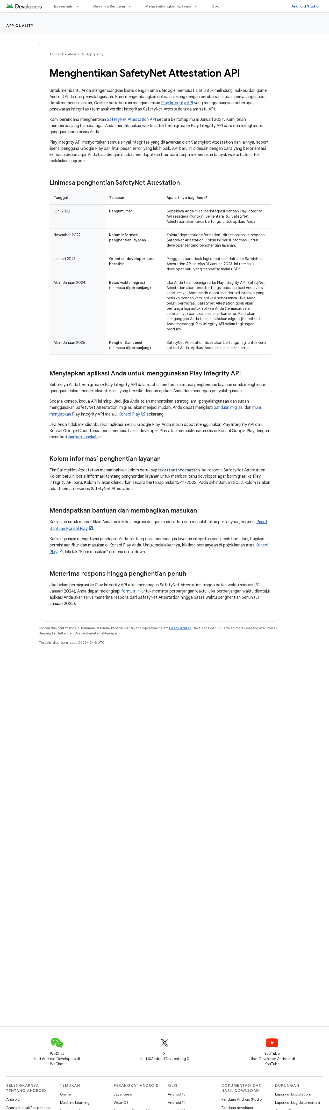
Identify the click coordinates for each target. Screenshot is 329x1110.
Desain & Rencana (109, 6)
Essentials (63, 6)
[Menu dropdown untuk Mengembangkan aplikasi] (198, 6)
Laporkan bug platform (293, 1094)
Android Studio (305, 6)
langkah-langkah (83, 437)
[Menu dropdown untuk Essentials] (80, 6)
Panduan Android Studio (241, 1099)
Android (13, 1099)
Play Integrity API (177, 103)
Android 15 (176, 1094)
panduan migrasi (229, 407)
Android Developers (64, 54)
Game (65, 1094)
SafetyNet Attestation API (131, 119)
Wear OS (121, 1102)
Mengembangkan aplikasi (168, 6)
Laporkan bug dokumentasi (297, 1102)
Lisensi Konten (180, 628)
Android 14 (177, 1102)
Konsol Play (129, 414)
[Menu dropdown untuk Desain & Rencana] (132, 6)
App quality (20, 25)
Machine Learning (75, 1102)
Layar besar (123, 1094)
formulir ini (130, 591)
